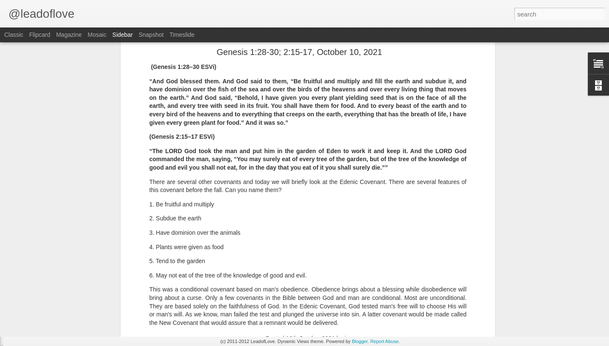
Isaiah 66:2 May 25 (42, 299)
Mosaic (97, 34)
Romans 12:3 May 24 (45, 318)
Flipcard (39, 34)
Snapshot (151, 34)
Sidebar (122, 34)
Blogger (360, 341)
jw (347, 265)
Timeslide (182, 34)
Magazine (69, 34)
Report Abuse (384, 341)
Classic (13, 34)
